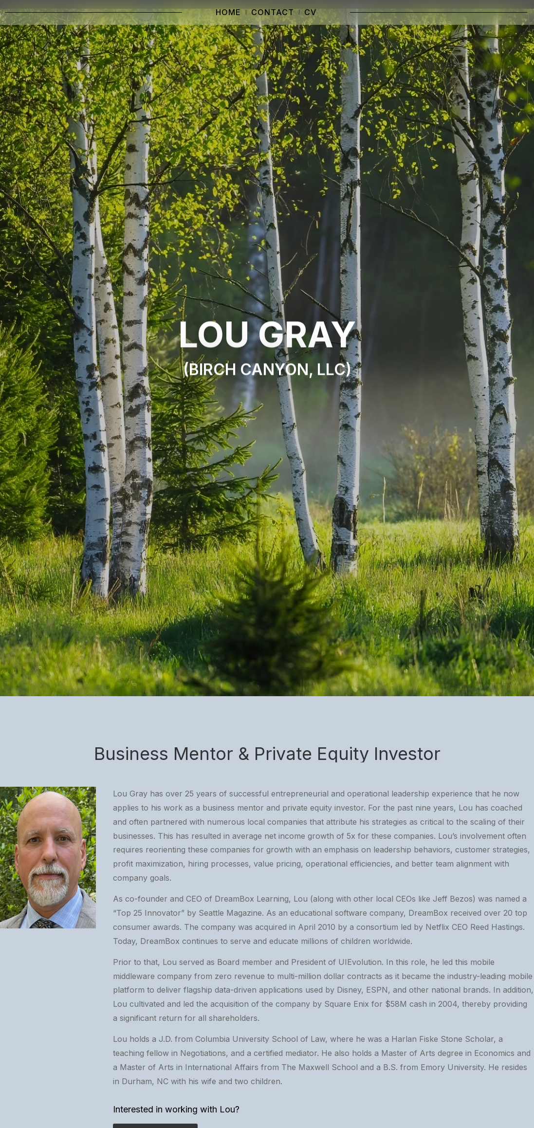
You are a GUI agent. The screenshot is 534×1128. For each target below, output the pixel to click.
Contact (272, 12)
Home (228, 12)
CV (310, 12)
